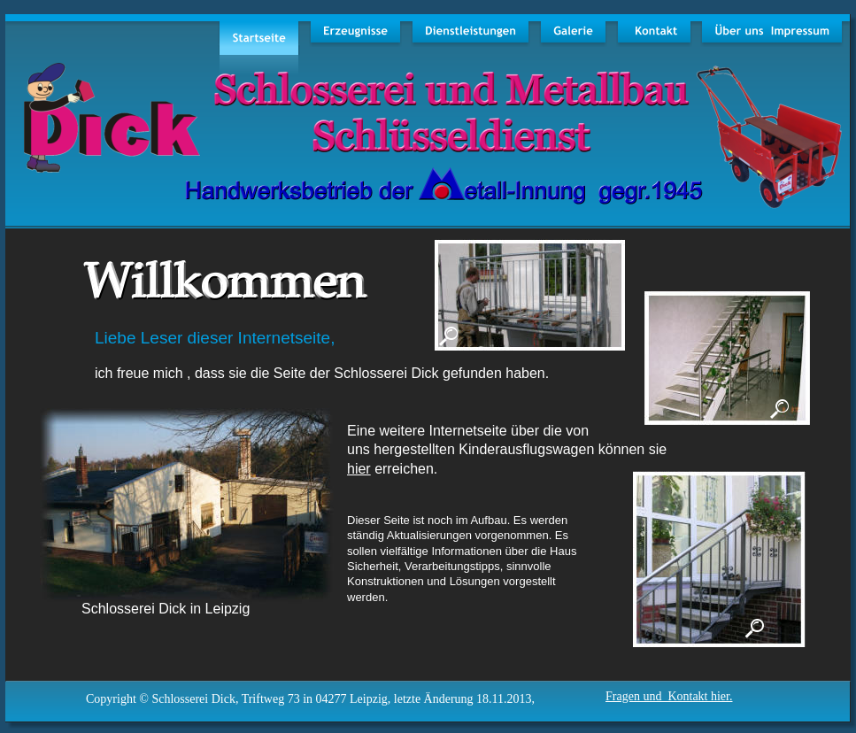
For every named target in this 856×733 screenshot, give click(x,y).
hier (359, 468)
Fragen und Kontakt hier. (668, 696)
